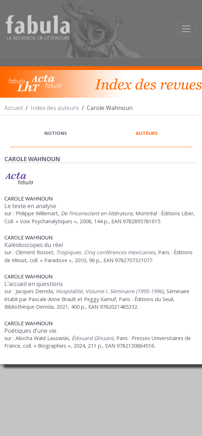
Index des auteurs (55, 108)
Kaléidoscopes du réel (33, 245)
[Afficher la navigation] (186, 29)
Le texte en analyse (30, 206)
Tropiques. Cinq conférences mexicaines (105, 252)
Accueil (13, 108)
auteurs (147, 133)
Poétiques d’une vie (30, 331)
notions (55, 133)
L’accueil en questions (33, 284)
